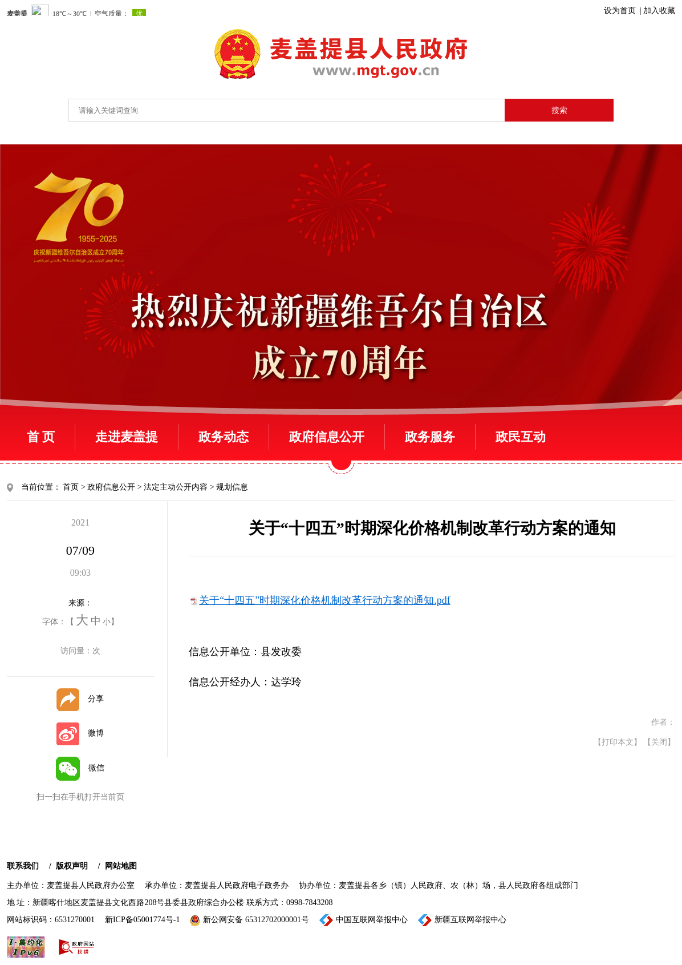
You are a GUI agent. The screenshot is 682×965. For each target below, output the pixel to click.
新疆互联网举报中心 (462, 920)
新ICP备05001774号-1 (142, 919)
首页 (71, 487)
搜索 (559, 110)
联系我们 (23, 866)
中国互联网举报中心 (363, 920)
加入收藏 (659, 10)
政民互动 (521, 437)
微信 (80, 768)
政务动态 (223, 437)
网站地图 (121, 866)
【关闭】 (659, 742)
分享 (80, 699)
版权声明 (72, 866)
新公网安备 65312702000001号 (249, 920)
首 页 (41, 437)
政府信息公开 (326, 437)
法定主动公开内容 (176, 487)
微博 (80, 733)
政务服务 (430, 437)
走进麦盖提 (126, 437)
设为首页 (620, 10)
